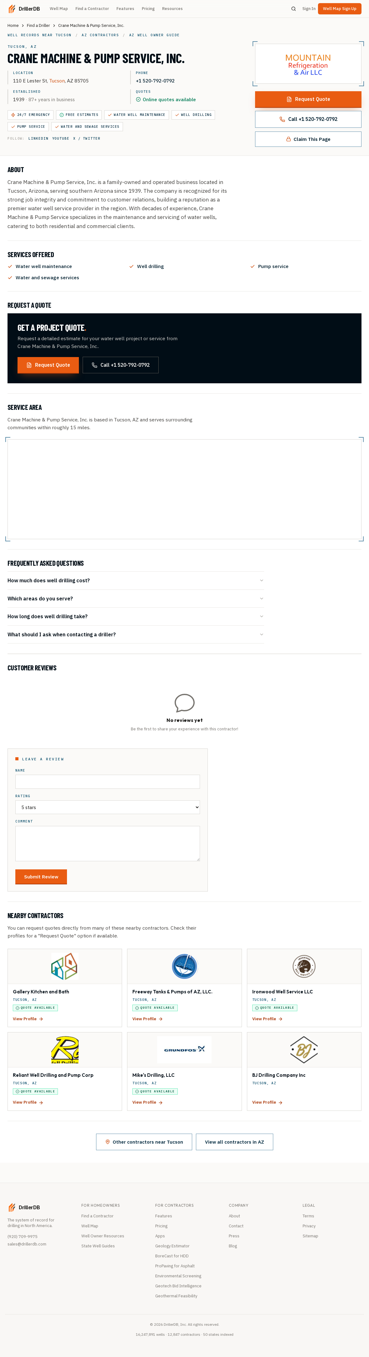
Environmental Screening (178, 1276)
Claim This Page (308, 139)
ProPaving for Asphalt (175, 1266)
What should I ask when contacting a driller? (136, 634)
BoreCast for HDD (172, 1256)
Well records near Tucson (40, 35)
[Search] (293, 8)
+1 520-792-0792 (155, 80)
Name (20, 770)
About (234, 1216)
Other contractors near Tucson (144, 1142)
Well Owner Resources (102, 1236)
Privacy (309, 1226)
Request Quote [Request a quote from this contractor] (308, 99)
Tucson (57, 80)
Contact (236, 1226)
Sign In (308, 8)
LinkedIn (38, 138)
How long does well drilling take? (136, 616)
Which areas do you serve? (136, 598)
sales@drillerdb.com (27, 1244)
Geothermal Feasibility (176, 1296)
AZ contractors (100, 35)
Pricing (148, 8)
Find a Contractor (92, 8)
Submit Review (41, 876)
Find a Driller (38, 25)
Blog (233, 1246)
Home (13, 25)
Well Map (59, 8)
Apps (160, 1236)
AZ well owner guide (154, 35)
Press (234, 1236)
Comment (24, 821)
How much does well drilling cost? (136, 580)
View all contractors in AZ (234, 1142)
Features (125, 8)
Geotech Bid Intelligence (178, 1286)
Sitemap (310, 1236)
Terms (308, 1216)
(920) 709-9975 (23, 1236)
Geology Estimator (172, 1246)
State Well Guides (98, 1246)
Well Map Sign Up (339, 8)
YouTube (60, 138)
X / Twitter (86, 138)
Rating (22, 796)
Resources (172, 8)
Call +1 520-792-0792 (308, 119)
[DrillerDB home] (24, 8)
